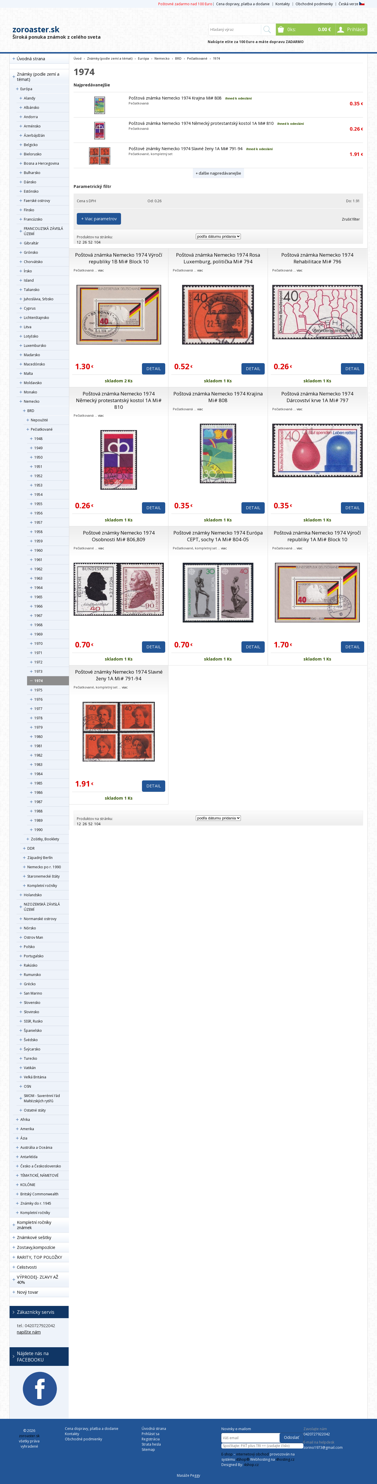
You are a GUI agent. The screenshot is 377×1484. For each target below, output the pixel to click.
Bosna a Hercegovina (41, 163)
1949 (38, 447)
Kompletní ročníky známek (34, 1224)
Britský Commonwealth (39, 1194)
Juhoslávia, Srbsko (39, 299)
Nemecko (32, 401)
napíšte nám (29, 1332)
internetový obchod (252, 1454)
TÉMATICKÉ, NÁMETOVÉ (39, 1175)
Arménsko (32, 126)
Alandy (29, 98)
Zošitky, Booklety (45, 839)
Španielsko (33, 1030)
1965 (38, 596)
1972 (38, 662)
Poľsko (29, 946)
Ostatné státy (35, 1110)
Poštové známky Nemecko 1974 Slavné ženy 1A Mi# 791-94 (185, 148)
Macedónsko (34, 364)
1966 (38, 606)
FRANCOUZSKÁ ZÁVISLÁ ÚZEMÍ (43, 231)
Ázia (23, 1138)
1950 (38, 457)
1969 (38, 634)
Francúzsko (33, 219)
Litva (27, 326)
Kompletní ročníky (42, 885)
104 (97, 242)
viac (101, 270)
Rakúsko (31, 965)
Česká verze (351, 3)
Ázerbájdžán (34, 135)
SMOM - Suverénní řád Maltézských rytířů (42, 1098)
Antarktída (29, 1156)
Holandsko (33, 894)
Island (29, 280)
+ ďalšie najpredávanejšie (218, 173)
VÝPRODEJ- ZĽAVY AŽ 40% (37, 1279)
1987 (38, 801)
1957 (38, 522)
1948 (38, 438)
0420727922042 (316, 1434)
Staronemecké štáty (43, 876)
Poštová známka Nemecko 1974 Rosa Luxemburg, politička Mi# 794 (218, 258)
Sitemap (148, 1449)
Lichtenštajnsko (36, 317)
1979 (38, 727)
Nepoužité (39, 420)
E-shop (227, 1454)
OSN (27, 1086)
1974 (38, 680)
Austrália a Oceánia (36, 1147)
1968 (38, 624)
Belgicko (31, 144)
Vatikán (30, 1067)
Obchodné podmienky (314, 3)
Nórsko (30, 928)
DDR (31, 848)
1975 (38, 690)
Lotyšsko (31, 336)
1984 (38, 773)
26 (85, 242)
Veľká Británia (35, 1077)
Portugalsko (34, 956)
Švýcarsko (32, 1049)
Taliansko (32, 289)
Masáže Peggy (188, 1475)
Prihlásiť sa (150, 1433)
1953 (38, 485)
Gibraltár (31, 243)
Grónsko (31, 252)
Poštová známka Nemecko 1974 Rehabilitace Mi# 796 (317, 258)
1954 (38, 494)
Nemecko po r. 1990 (44, 867)
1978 (38, 718)
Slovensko (32, 1002)
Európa (26, 88)
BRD (30, 410)
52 (90, 242)
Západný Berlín (40, 857)
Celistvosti (27, 1267)
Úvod (77, 58)
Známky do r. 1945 (35, 1203)
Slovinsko (31, 1011)
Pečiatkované (42, 429)
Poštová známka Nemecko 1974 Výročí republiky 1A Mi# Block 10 (317, 536)
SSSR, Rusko (33, 1021)
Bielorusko (33, 154)
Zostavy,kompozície (36, 1247)
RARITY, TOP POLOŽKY (39, 1257)
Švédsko (31, 1039)
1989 (38, 820)
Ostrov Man (33, 937)
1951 (38, 466)
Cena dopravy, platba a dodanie (243, 3)
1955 (38, 503)
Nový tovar (27, 1292)
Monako (30, 392)
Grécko (30, 983)
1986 (38, 792)
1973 (38, 671)
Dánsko (30, 182)
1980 (38, 736)
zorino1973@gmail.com (323, 1447)
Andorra (31, 116)
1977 (38, 708)
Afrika (25, 1119)
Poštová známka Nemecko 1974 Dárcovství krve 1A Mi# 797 (317, 397)
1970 (38, 643)
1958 (38, 531)
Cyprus (29, 308)
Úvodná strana (31, 58)
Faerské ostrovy (37, 200)
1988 (38, 811)
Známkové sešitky (34, 1237)
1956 (38, 513)
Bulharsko (32, 172)
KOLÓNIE (27, 1184)
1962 (38, 569)
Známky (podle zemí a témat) (38, 76)
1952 (38, 475)
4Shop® (242, 1459)
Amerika (27, 1128)
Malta (28, 373)
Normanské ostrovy (40, 918)
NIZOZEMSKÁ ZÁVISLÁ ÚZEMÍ (42, 907)
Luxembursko (35, 345)
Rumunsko (32, 974)
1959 (38, 541)
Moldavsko (33, 382)
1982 (38, 755)
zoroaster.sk (36, 29)
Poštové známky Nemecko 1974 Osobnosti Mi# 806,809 (119, 536)
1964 (38, 587)
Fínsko (29, 209)
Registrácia (151, 1439)
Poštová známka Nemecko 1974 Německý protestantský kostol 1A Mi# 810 (201, 123)
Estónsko (31, 191)
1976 (38, 699)
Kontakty (282, 3)
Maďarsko (32, 354)
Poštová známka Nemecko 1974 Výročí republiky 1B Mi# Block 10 (118, 258)
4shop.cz (251, 1464)
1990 (38, 829)
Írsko (28, 271)
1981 (38, 745)
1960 (38, 550)
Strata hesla (151, 1444)
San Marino (33, 993)
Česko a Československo (40, 1166)
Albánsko (31, 107)
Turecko (30, 1058)
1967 (38, 615)
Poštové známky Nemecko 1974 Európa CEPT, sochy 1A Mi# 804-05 (218, 536)
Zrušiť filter (351, 219)
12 (79, 242)
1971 (38, 652)
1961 (38, 559)
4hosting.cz (285, 1459)
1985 (38, 783)
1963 (38, 578)
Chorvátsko (33, 261)
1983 (38, 764)
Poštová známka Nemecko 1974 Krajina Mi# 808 (175, 98)
